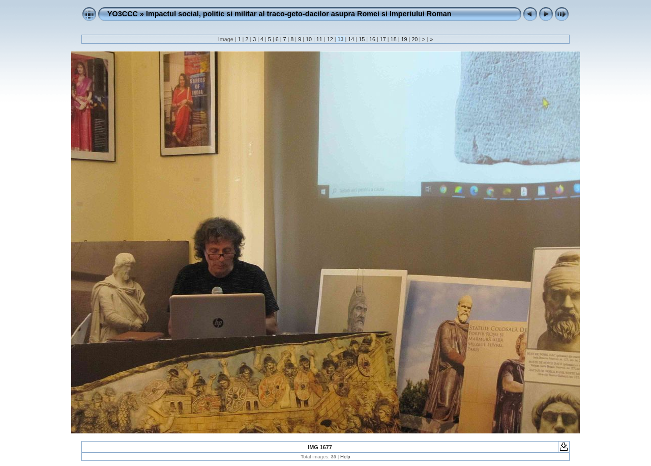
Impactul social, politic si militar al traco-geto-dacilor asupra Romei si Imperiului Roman (299, 14)
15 (361, 39)
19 (403, 39)
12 (330, 39)
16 (372, 39)
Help (345, 456)
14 (351, 39)
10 (308, 39)
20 (414, 39)
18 (393, 39)
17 (383, 39)
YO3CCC (122, 14)
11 (319, 39)
